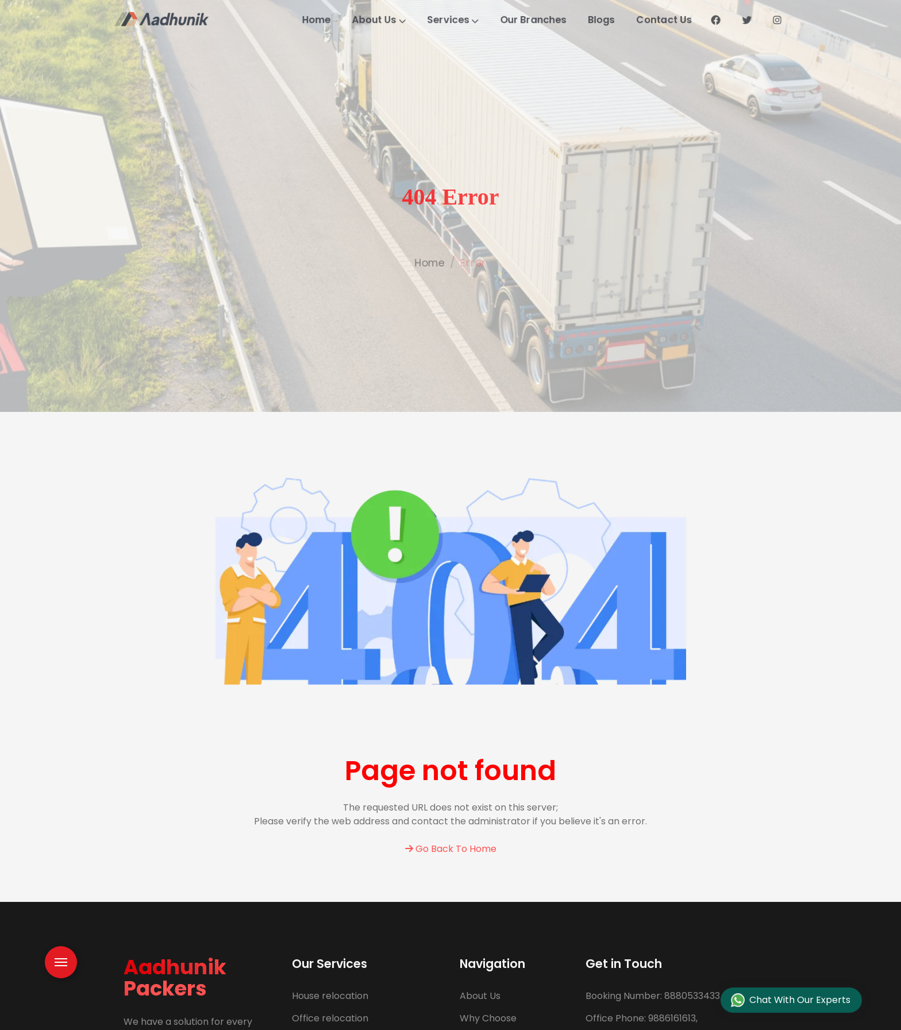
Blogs (622, 20)
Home (297, 20)
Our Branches (545, 20)
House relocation (330, 995)
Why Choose (488, 1018)
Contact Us (694, 20)
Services (453, 20)
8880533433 (653, 995)
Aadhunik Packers (175, 977)
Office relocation (330, 1018)
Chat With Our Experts (790, 1000)
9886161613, (642, 1018)
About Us (368, 20)
